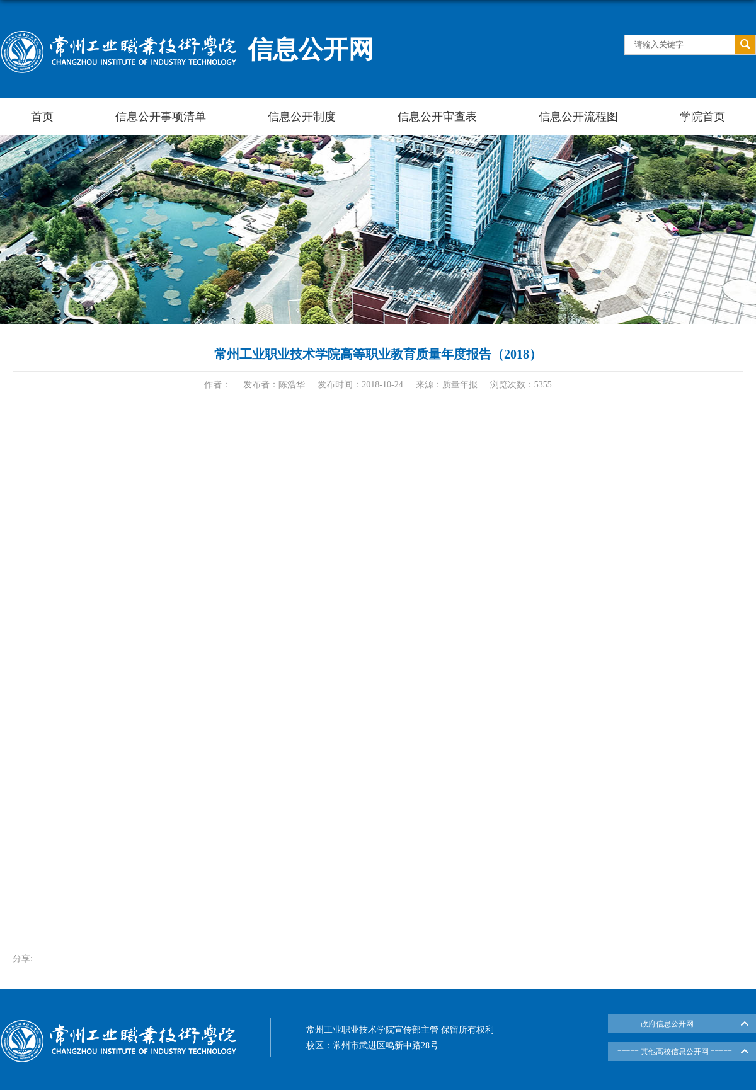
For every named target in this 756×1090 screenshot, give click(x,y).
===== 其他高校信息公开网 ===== (674, 1051)
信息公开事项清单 (160, 116)
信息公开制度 (302, 116)
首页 (42, 116)
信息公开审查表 (437, 116)
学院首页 (702, 116)
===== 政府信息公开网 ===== (667, 1023)
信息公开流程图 (578, 116)
